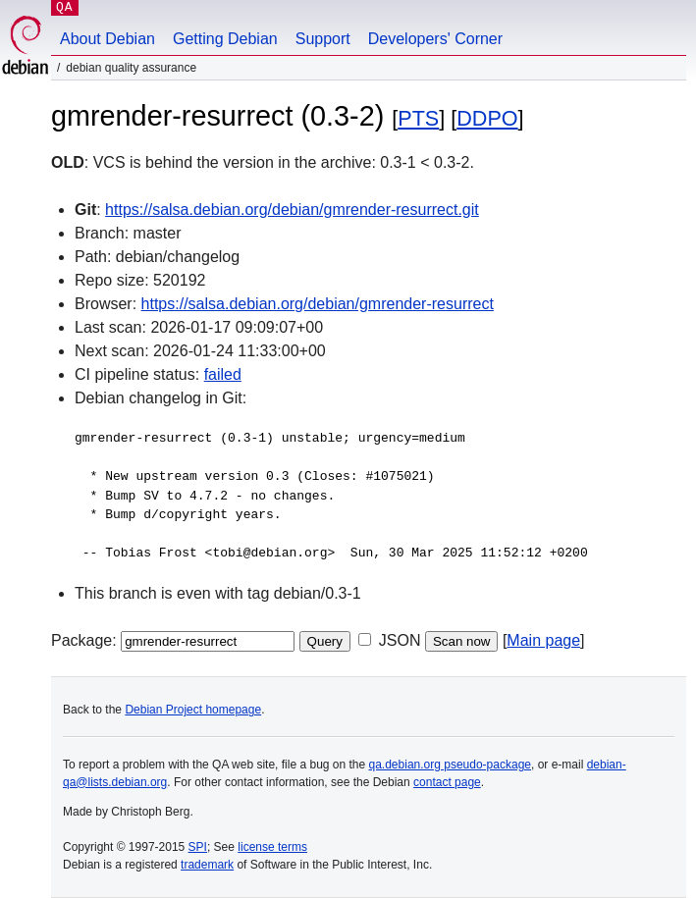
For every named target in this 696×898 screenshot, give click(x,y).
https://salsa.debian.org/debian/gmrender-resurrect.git (292, 209)
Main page (543, 640)
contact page (447, 782)
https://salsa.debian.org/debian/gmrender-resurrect (317, 303)
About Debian (107, 38)
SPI (197, 847)
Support (322, 38)
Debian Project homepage (193, 709)
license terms (272, 847)
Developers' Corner (435, 38)
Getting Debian (225, 38)
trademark (207, 865)
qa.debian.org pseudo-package (450, 764)
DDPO (486, 118)
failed (222, 374)
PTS (418, 118)
